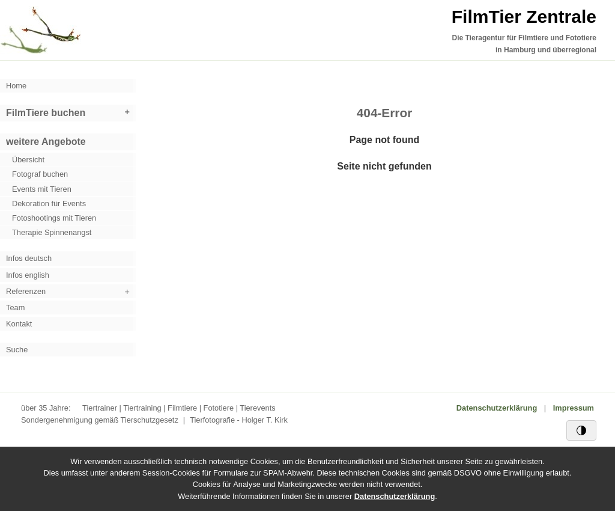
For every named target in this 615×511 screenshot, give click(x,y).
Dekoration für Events (49, 203)
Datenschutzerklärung (496, 407)
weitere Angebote (46, 141)
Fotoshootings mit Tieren (54, 217)
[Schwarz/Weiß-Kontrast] (581, 430)
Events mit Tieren (41, 189)
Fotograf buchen (40, 174)
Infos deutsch (29, 258)
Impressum (573, 407)
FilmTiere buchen (45, 113)
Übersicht (28, 159)
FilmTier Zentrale (524, 16)
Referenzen (26, 291)
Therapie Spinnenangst (51, 232)
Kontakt (19, 323)
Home (16, 85)
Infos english (27, 275)
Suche (17, 349)
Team (15, 307)
